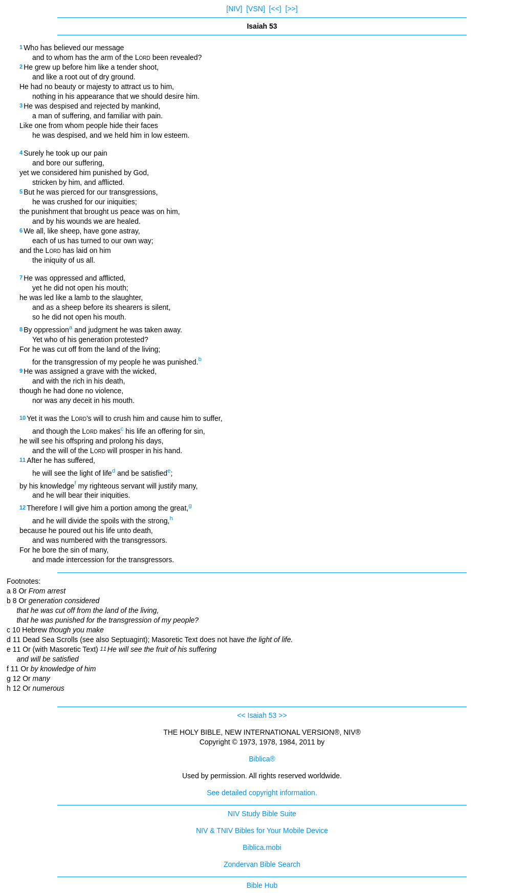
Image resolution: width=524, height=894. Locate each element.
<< (241, 715)
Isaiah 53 (262, 715)
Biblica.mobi (262, 847)
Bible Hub (262, 885)
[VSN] (255, 9)
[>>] (292, 9)
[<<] (275, 9)
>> (282, 715)
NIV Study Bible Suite (262, 814)
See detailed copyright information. (262, 793)
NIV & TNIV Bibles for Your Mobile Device (262, 830)
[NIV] (234, 9)
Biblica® (262, 759)
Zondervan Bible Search (262, 864)
